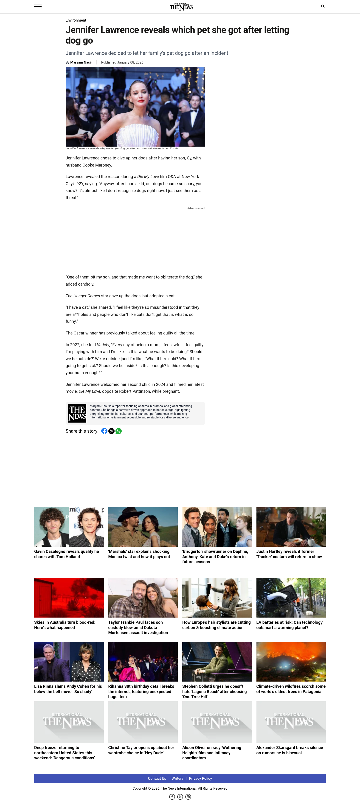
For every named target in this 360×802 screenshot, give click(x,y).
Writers (177, 778)
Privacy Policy (200, 778)
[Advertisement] (135, 239)
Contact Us (157, 778)
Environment (76, 20)
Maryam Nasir (81, 62)
